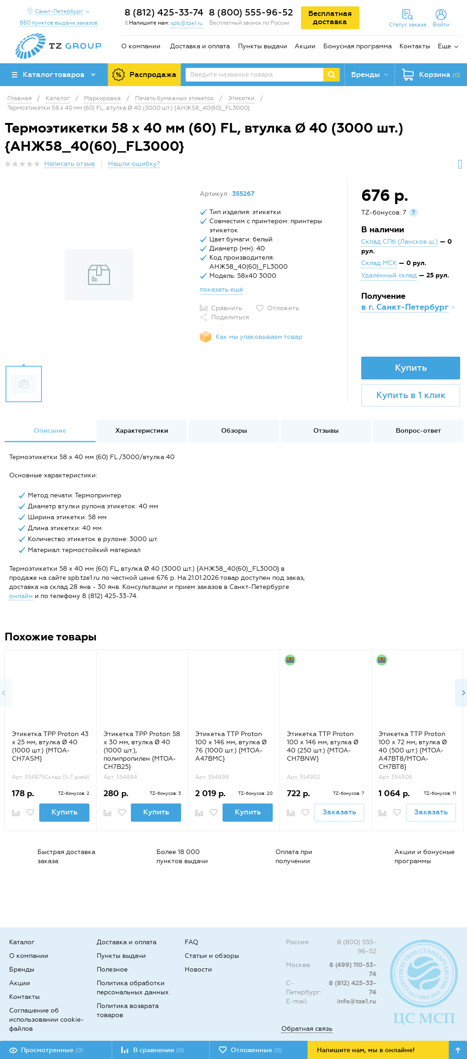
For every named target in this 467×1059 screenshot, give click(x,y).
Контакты (415, 46)
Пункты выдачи (262, 46)
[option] (99, 274)
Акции (305, 46)
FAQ (191, 942)
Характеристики (141, 431)
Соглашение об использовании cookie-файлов (46, 1020)
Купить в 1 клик (411, 394)
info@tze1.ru (356, 1001)
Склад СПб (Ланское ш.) (399, 242)
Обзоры (234, 431)
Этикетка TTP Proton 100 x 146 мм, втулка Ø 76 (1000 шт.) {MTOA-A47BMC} (231, 746)
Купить (411, 367)
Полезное (112, 969)
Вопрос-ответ (418, 431)
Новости (198, 969)
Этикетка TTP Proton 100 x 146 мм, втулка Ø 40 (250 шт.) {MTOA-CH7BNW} (322, 746)
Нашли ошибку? (134, 164)
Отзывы (326, 431)
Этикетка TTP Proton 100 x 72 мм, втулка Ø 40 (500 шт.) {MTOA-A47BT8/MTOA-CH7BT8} (413, 750)
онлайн (21, 596)
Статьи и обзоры (212, 956)
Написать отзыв (69, 164)
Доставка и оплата (200, 46)
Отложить (283, 308)
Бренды (21, 969)
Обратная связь (306, 1029)
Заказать (339, 812)
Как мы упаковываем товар (259, 337)
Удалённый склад (389, 275)
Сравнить (226, 308)
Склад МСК (379, 263)
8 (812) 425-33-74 (164, 12)
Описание (50, 431)
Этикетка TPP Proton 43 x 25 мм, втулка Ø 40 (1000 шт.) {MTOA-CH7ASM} (50, 746)
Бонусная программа (357, 46)
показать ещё (221, 289)
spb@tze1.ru (186, 23)
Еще (444, 46)
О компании (141, 46)
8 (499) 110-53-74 (352, 969)
